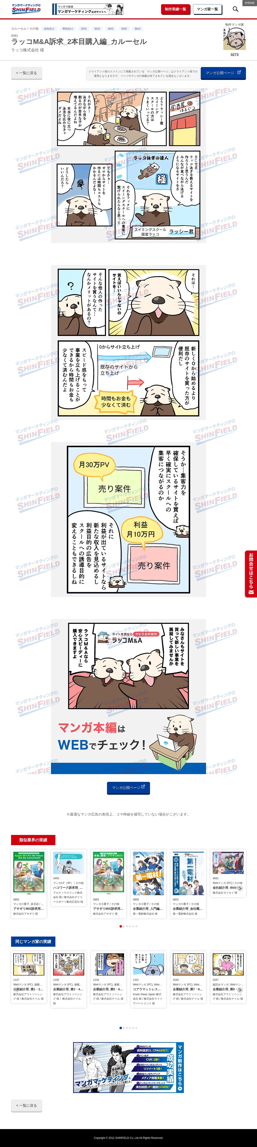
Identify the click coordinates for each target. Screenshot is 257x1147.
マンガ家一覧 (207, 9)
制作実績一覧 (175, 9)
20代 (83, 28)
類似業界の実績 (33, 840)
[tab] (120, 926)
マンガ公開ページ (223, 72)
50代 (124, 28)
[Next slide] (240, 888)
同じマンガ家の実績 (33, 941)
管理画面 (250, 3)
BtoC (138, 28)
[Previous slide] (17, 888)
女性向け (49, 28)
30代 (97, 28)
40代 (110, 28)
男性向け (67, 28)
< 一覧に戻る (26, 73)
